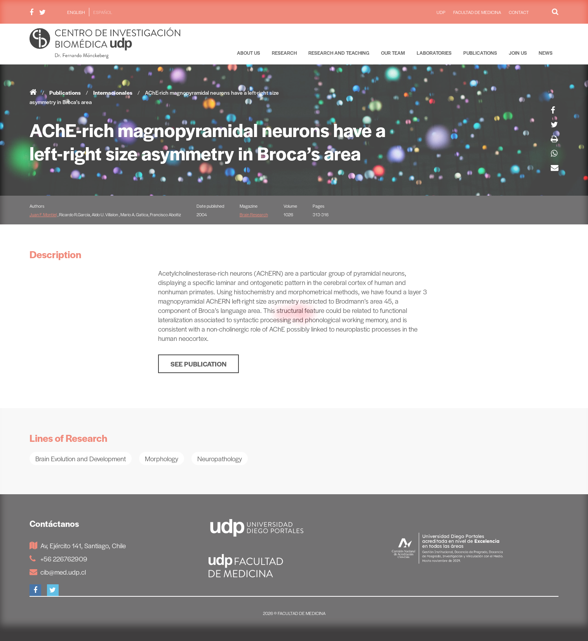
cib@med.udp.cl (58, 572)
